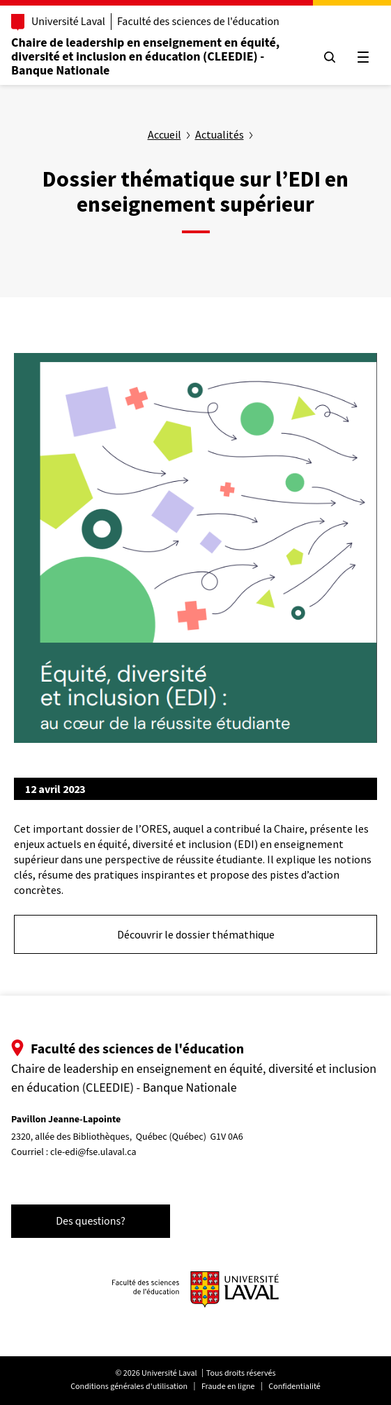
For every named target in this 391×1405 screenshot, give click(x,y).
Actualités (219, 134)
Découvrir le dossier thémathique (196, 934)
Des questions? (90, 1221)
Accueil (164, 134)
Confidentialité (294, 1386)
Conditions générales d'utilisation (128, 1386)
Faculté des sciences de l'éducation (198, 21)
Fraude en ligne (228, 1386)
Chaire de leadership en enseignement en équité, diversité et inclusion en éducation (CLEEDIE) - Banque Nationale (145, 56)
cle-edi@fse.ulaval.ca (93, 1152)
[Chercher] (329, 57)
